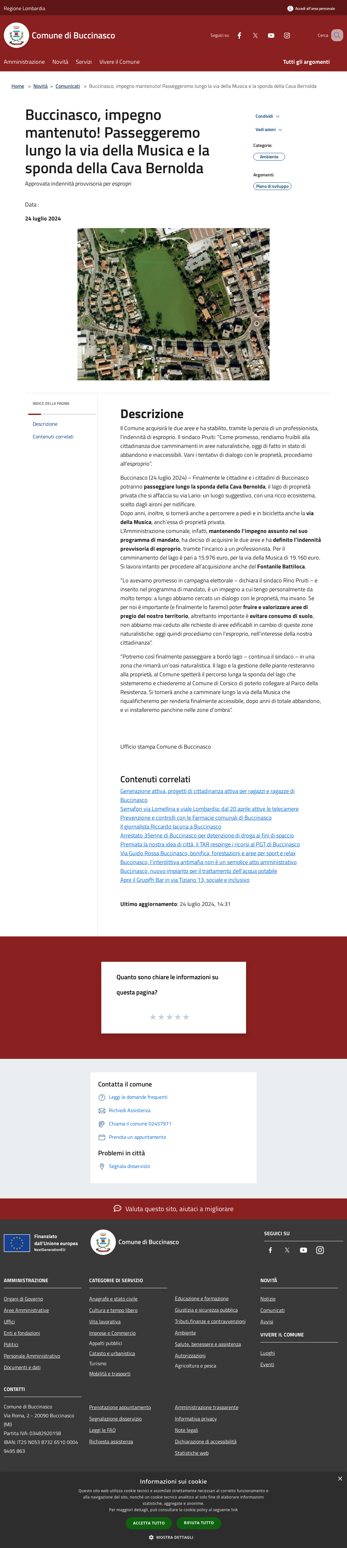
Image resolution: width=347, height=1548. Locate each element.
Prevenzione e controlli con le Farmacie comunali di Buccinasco (196, 817)
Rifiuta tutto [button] (199, 1522)
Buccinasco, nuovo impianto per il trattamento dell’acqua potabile (198, 871)
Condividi (269, 116)
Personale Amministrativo (32, 1356)
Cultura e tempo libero (113, 1310)
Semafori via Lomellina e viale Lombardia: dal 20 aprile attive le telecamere (209, 808)
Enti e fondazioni (22, 1333)
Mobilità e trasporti (109, 1373)
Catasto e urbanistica (112, 1353)
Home (17, 86)
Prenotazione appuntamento (120, 1407)
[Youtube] (263, 35)
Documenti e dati (22, 1367)
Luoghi (267, 1353)
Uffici (9, 1321)
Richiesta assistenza (111, 1441)
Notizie (268, 1298)
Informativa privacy (196, 1418)
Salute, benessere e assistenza (208, 1344)
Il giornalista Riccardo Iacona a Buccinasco (170, 826)
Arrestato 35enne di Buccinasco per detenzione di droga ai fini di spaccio (207, 835)
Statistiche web (192, 1453)
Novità (40, 86)
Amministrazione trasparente (206, 1407)
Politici (11, 1344)
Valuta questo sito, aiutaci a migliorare (174, 1209)
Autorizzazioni (190, 1355)
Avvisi (266, 1321)
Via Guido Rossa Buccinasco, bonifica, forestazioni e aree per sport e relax (208, 853)
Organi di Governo (23, 1298)
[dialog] (173, 1510)
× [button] (339, 1479)
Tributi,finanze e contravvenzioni (210, 1321)
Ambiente (185, 1332)
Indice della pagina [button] (51, 403)
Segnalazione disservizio (115, 1418)
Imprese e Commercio (112, 1333)
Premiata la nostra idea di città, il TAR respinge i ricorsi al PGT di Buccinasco (210, 844)
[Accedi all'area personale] (311, 8)
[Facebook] (231, 35)
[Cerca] (335, 35)
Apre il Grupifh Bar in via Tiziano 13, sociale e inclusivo (185, 880)
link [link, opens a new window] (234, 1509)
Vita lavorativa (105, 1321)
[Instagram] (279, 35)
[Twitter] (247, 35)
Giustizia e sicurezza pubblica (206, 1310)
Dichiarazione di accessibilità (206, 1441)
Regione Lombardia (24, 8)
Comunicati (68, 86)
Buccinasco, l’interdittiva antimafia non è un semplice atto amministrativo (208, 862)
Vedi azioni (270, 130)
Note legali (186, 1430)
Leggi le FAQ (102, 1430)
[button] (174, 1537)
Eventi (267, 1364)
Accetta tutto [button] (149, 1523)
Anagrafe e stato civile (113, 1298)
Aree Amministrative (26, 1310)
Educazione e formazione (202, 1298)
